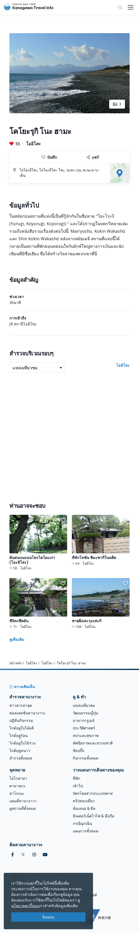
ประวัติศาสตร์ (84, 728)
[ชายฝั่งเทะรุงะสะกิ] (101, 603)
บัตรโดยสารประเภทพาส (93, 793)
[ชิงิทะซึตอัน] (38, 603)
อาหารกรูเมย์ (83, 720)
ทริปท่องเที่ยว (84, 800)
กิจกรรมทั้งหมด (85, 758)
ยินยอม (48, 917)
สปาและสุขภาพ (86, 735)
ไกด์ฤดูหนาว (19, 750)
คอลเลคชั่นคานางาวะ (27, 713)
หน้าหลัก (15, 663)
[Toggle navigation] (130, 7)
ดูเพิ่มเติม (16, 639)
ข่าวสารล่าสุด (20, 705)
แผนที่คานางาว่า (23, 800)
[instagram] (34, 855)
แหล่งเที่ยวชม (84, 705)
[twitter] (23, 855)
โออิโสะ (33, 143)
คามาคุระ (17, 785)
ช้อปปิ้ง (78, 750)
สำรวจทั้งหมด (20, 758)
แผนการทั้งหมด (85, 831)
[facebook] (12, 855)
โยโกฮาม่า (18, 778)
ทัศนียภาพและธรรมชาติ (93, 743)
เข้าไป (78, 785)
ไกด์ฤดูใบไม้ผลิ (21, 728)
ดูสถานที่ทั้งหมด (22, 808)
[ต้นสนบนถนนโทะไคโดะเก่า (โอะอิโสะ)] (38, 543)
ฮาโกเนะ (16, 793)
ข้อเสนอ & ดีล (84, 808)
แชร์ (93, 157)
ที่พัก (76, 778)
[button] (63, 520)
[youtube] (45, 855)
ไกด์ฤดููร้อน (18, 735)
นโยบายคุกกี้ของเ (25, 905)
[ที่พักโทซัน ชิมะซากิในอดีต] (101, 540)
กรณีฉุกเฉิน (82, 823)
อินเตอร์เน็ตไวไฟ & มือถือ (93, 816)
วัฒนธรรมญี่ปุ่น (85, 713)
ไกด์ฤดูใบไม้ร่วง (22, 743)
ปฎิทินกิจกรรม (21, 720)
